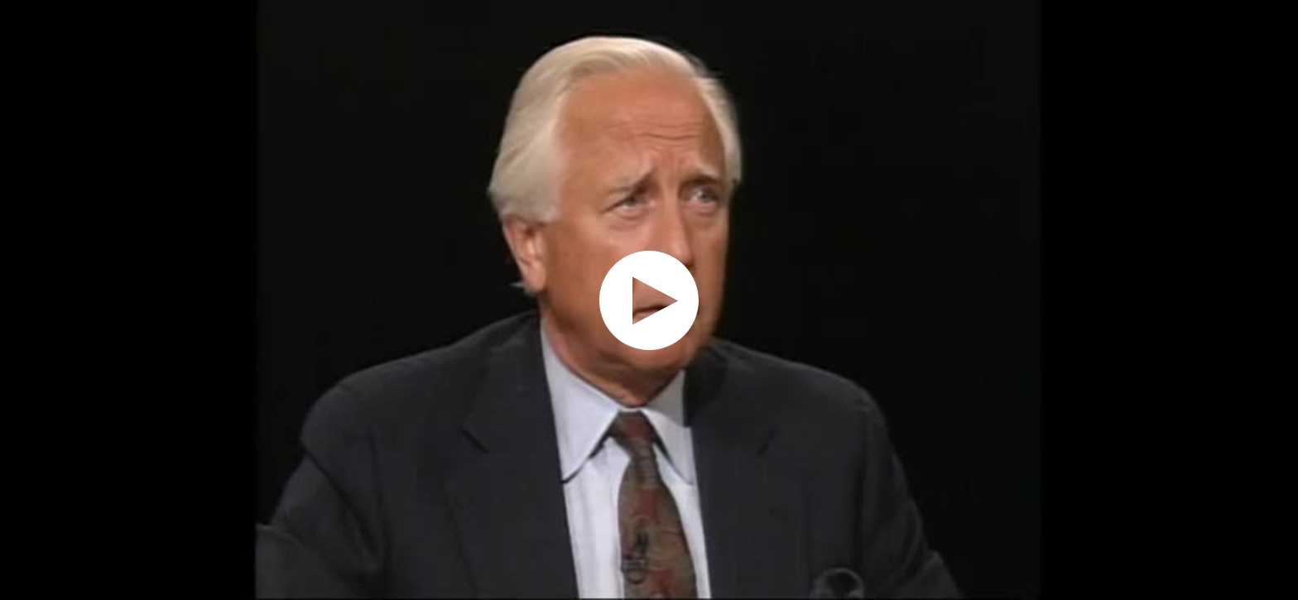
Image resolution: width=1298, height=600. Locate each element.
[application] (649, 300)
